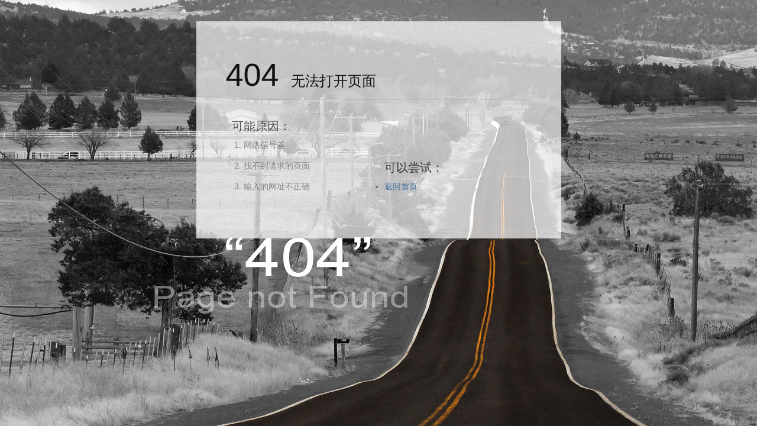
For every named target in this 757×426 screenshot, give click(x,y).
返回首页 (401, 186)
